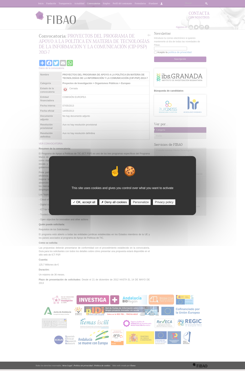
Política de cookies (102, 365)
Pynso (133, 365)
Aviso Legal (67, 365)
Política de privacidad (83, 365)
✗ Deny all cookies (114, 202)
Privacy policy (164, 202)
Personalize (141, 202)
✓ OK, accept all (84, 202)
